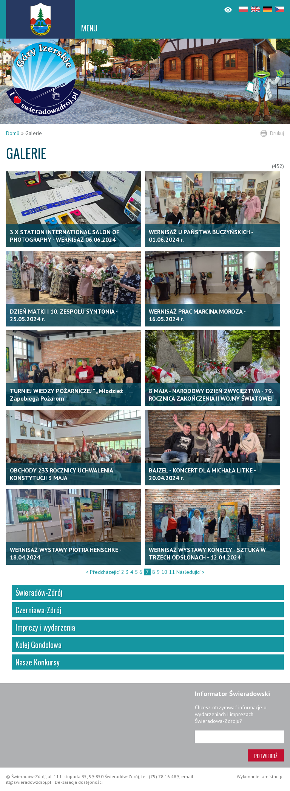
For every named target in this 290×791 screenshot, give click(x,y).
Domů (13, 133)
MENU (89, 28)
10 (164, 572)
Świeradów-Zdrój (38, 592)
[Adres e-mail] (239, 737)
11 (172, 572)
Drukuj (277, 133)
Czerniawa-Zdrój (38, 609)
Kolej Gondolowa (38, 644)
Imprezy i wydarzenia (45, 627)
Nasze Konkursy (37, 662)
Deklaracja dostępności (79, 782)
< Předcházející (103, 572)
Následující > (190, 572)
